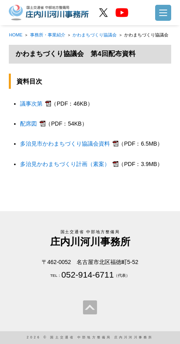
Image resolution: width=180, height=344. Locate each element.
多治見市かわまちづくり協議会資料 (65, 143)
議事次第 (31, 103)
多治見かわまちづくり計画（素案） (65, 164)
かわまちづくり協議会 (95, 34)
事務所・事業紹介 (47, 34)
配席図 (28, 123)
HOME (15, 34)
